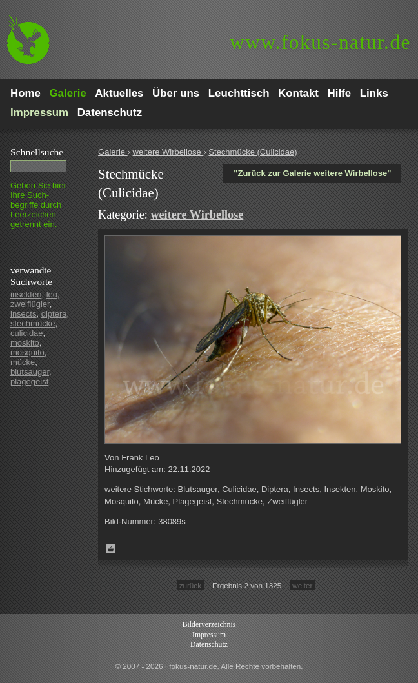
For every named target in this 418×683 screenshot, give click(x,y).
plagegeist (29, 381)
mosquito (27, 352)
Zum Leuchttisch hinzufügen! (110, 548)
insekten (25, 294)
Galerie (113, 152)
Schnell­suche (36, 151)
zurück (190, 585)
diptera (54, 314)
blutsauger (29, 372)
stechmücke (32, 323)
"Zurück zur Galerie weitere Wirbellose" (312, 173)
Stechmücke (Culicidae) (252, 152)
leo (51, 294)
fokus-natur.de (320, 42)
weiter (302, 585)
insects (23, 314)
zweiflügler (30, 304)
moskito (24, 343)
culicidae (26, 333)
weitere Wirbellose (168, 152)
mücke (22, 362)
